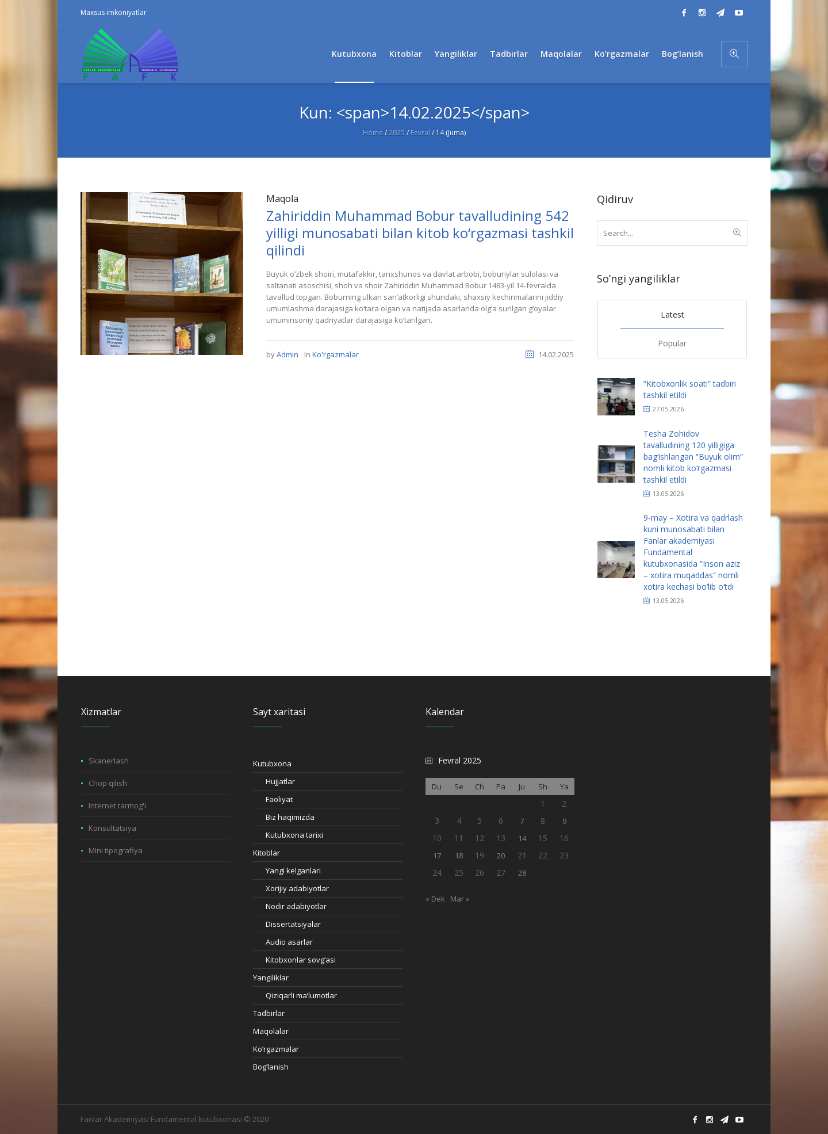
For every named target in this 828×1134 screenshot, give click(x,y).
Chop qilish (108, 783)
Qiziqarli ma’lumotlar (301, 995)
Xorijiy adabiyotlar (297, 888)
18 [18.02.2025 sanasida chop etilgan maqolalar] (459, 855)
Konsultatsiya (112, 828)
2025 (397, 133)
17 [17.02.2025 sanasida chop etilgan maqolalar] (437, 855)
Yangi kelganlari (293, 870)
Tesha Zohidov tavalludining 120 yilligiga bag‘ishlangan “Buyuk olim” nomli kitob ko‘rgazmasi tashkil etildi (693, 456)
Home (373, 133)
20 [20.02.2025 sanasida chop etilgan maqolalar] (501, 855)
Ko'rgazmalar (335, 354)
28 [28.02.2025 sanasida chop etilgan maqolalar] (522, 873)
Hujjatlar (280, 781)
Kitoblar (266, 852)
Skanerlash (109, 760)
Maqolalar (271, 1031)
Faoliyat (279, 799)
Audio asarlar (289, 942)
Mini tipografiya (116, 850)
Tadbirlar (269, 1013)
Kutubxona (272, 763)
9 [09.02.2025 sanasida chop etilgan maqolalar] (564, 821)
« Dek (435, 899)
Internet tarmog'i (117, 805)
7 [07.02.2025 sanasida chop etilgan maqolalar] (522, 821)
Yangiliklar (271, 977)
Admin (287, 354)
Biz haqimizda (290, 817)
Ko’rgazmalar (276, 1049)
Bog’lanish (271, 1067)
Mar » (459, 899)
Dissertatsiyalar (293, 924)
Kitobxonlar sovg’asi (301, 959)
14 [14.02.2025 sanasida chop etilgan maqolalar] (522, 838)
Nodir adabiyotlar (296, 906)
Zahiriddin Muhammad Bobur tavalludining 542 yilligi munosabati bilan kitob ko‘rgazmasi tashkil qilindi (420, 232)
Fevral (420, 133)
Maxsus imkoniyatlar (113, 12)
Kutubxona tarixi (294, 835)
